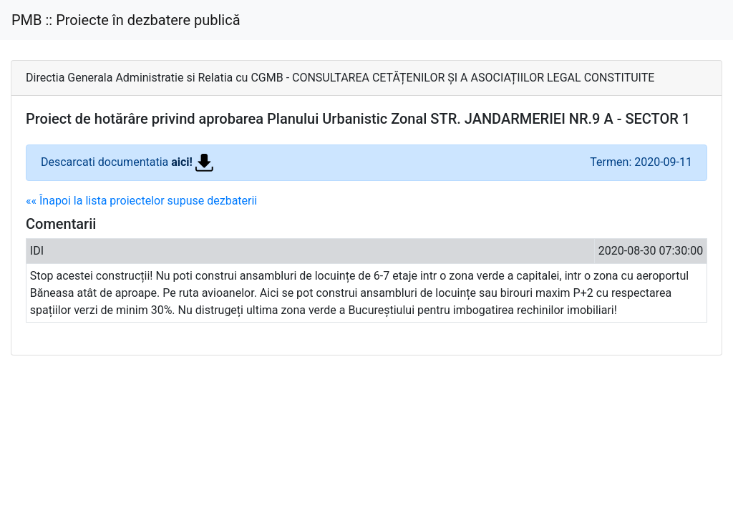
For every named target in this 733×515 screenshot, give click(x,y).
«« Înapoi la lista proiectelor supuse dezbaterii (141, 200)
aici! (192, 162)
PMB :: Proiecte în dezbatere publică (126, 20)
